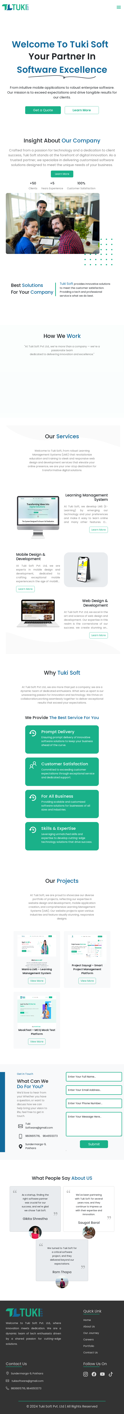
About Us (89, 1326)
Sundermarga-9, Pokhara (35, 1146)
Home (87, 1320)
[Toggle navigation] (118, 7)
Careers (88, 1339)
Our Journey (91, 1333)
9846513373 (50, 1136)
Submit (94, 1144)
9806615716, (32, 1136)
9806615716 (18, 1388)
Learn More (82, 110)
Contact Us (90, 1352)
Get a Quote (43, 110)
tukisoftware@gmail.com (27, 1381)
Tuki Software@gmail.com (39, 1126)
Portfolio (88, 1346)
